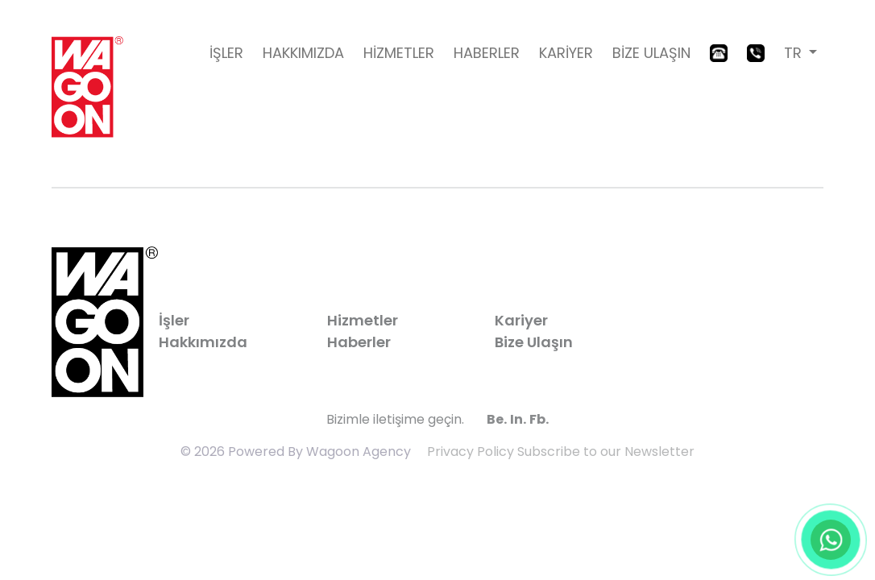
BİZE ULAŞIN (651, 53)
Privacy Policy (470, 451)
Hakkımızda (203, 342)
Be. (497, 419)
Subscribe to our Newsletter (606, 451)
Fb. (539, 419)
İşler (174, 320)
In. (518, 419)
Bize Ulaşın (534, 342)
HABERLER (487, 53)
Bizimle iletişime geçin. (395, 419)
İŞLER (226, 53)
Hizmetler (362, 320)
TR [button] (795, 53)
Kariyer (521, 320)
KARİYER (566, 53)
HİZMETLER (398, 53)
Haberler (359, 342)
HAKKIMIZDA (303, 53)
